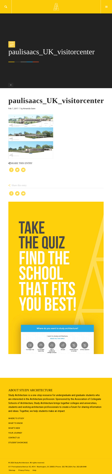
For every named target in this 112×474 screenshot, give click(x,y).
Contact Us (14, 438)
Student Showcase (18, 442)
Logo (56, 6)
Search (5, 6)
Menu (106, 6)
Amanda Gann (29, 108)
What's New (14, 428)
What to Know (15, 423)
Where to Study (16, 418)
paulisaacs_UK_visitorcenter (56, 100)
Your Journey (15, 433)
